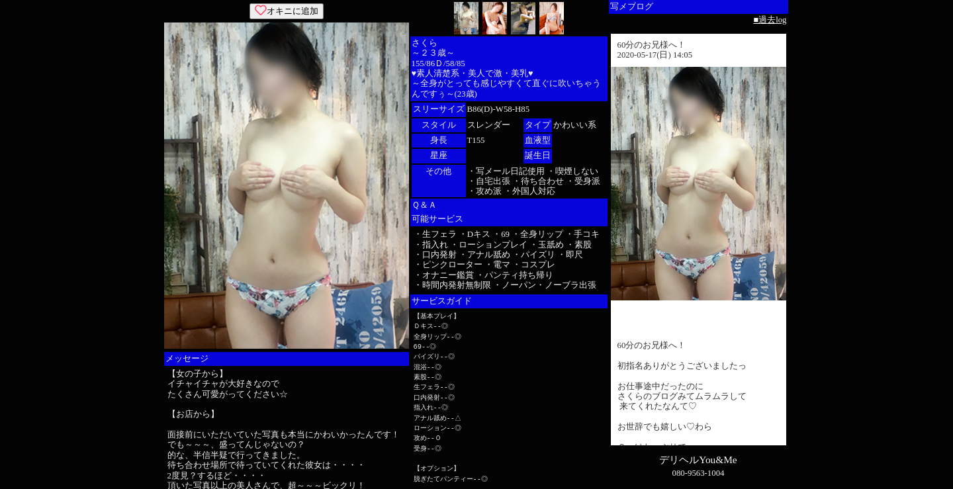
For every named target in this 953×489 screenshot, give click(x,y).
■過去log (769, 19)
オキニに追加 (286, 11)
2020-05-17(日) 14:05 (655, 55)
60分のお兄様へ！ (651, 45)
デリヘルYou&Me (698, 459)
